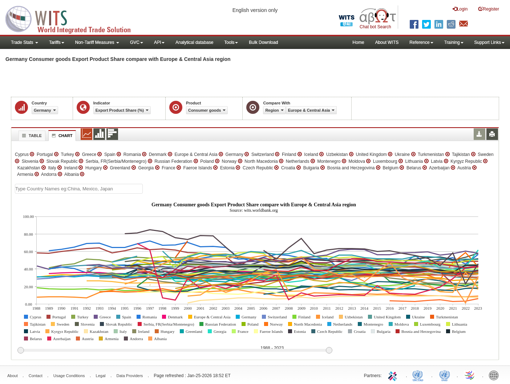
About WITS (387, 42)
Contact (35, 375)
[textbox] (79, 189)
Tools (231, 42)
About (12, 375)
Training (454, 42)
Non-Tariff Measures (97, 42)
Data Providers (130, 375)
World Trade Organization (470, 375)
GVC (136, 42)
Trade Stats (24, 42)
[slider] (174, 350)
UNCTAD (419, 375)
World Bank (495, 375)
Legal (101, 375)
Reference (421, 42)
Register (488, 9)
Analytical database (194, 42)
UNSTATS (444, 375)
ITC (393, 375)
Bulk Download (263, 42)
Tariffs (56, 42)
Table (31, 135)
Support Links (489, 42)
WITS (72, 18)
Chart (61, 135)
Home (358, 42)
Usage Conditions (69, 375)
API (159, 42)
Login (460, 9)
